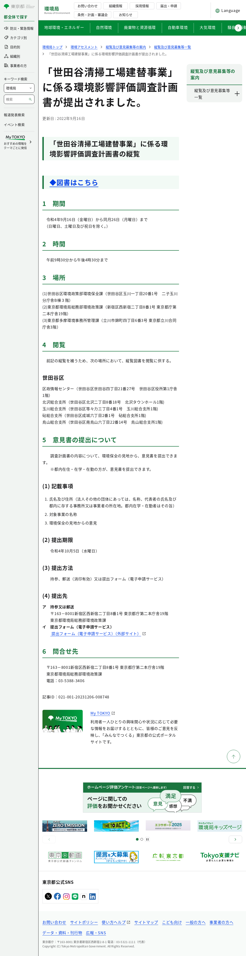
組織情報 (115, 5)
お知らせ (125, 14)
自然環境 (104, 27)
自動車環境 (178, 27)
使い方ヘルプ (114, 922)
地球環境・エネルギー (64, 27)
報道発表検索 (14, 114)
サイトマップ (146, 922)
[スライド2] (141, 839)
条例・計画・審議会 (93, 14)
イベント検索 (14, 124)
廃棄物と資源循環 (140, 27)
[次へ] (235, 839)
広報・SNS (96, 932)
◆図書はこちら (74, 182)
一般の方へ (196, 922)
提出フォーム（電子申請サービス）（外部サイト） (95, 633)
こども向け (172, 922)
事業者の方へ (221, 922)
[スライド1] (137, 839)
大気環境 (208, 27)
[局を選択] (19, 88)
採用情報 (142, 5)
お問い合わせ (88, 5)
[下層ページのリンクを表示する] (237, 94)
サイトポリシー (84, 922)
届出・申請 (168, 5)
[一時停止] (147, 839)
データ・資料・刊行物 (62, 932)
